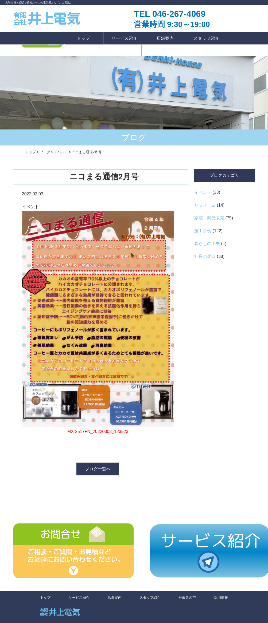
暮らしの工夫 (207, 243)
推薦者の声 (85, 50)
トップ (83, 38)
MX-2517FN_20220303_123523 (98, 431)
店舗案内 (165, 38)
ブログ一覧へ (98, 469)
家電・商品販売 (209, 218)
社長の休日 (205, 256)
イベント (202, 192)
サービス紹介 (124, 38)
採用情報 (123, 50)
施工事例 (202, 230)
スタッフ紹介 (206, 38)
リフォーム (205, 205)
